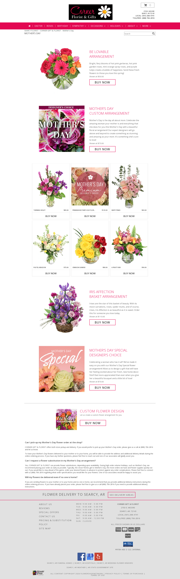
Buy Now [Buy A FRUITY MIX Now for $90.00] (129, 273)
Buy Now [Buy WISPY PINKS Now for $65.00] (129, 216)
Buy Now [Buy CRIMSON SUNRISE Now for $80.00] (90, 273)
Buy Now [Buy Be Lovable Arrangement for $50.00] (102, 82)
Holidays (117, 26)
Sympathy (79, 26)
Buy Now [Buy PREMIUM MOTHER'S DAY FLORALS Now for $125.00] (90, 216)
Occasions (98, 26)
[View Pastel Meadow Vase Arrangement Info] (51, 243)
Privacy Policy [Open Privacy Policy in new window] (113, 573)
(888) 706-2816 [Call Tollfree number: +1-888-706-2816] (133, 518)
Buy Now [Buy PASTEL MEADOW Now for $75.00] (51, 273)
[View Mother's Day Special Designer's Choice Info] (63, 369)
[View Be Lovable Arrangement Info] (63, 67)
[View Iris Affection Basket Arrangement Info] (63, 307)
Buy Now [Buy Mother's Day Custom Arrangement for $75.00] (102, 149)
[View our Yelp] (98, 560)
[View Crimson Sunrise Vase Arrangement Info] (90, 243)
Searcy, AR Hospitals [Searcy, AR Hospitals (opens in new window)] (84, 563)
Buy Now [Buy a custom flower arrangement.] (93, 423)
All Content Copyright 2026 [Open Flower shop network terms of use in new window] (65, 573)
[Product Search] (137, 33)
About (133, 26)
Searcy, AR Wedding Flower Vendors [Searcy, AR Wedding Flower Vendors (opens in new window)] (115, 563)
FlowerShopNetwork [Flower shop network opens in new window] (92, 573)
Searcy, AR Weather (76, 567)
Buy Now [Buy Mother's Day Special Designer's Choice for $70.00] (102, 387)
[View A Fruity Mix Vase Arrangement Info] (129, 243)
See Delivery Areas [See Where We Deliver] (122, 494)
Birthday (62, 26)
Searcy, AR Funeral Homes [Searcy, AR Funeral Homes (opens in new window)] (59, 563)
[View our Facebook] (82, 560)
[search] (154, 33)
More (147, 26)
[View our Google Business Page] (90, 560)
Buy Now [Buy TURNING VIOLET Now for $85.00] (51, 216)
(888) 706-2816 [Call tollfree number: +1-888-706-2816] (148, 18)
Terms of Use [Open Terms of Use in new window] (98, 575)
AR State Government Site (100, 567)
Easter (38, 26)
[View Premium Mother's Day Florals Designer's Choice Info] (90, 186)
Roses (50, 26)
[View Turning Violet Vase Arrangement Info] (51, 186)
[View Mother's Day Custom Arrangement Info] (63, 129)
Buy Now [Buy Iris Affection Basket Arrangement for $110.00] (102, 322)
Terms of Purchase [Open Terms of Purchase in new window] (133, 573)
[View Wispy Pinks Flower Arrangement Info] (129, 186)
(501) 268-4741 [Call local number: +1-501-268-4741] (148, 15)
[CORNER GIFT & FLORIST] (90, 12)
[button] (147, 5)
